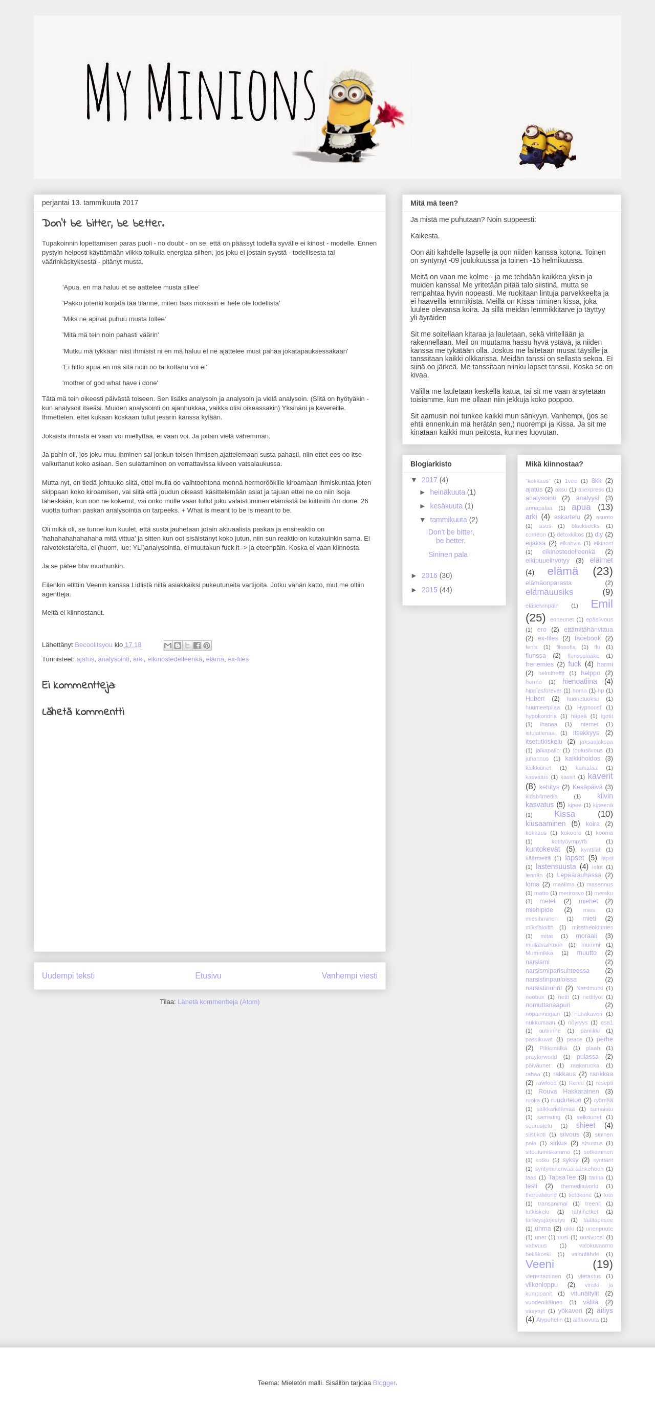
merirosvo (571, 893)
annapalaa (539, 508)
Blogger (384, 1383)
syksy (570, 1160)
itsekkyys (586, 733)
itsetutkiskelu (544, 741)
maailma (563, 884)
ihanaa (548, 724)
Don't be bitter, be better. (451, 536)
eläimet (601, 560)
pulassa (588, 1056)
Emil (602, 603)
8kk (597, 480)
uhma (543, 1228)
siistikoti (535, 1134)
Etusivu (208, 975)
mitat (546, 936)
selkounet (589, 1117)
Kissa (564, 814)
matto (541, 893)
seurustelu (539, 1126)
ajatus (85, 659)
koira (593, 824)
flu (597, 647)
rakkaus (564, 1074)
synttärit (603, 1160)
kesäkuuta (447, 506)
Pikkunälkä (553, 1048)
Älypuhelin (549, 1320)
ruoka (533, 1100)
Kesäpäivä (588, 787)
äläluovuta (586, 1320)
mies (589, 910)
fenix (532, 647)
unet (540, 1237)
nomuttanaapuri (548, 1005)
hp (601, 690)
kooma (604, 833)
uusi (563, 1237)
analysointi (113, 659)
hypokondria (541, 716)
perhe (605, 1039)
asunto (604, 517)
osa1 (607, 1022)
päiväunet (538, 1065)
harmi (605, 664)
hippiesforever (543, 690)
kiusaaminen (546, 823)
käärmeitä (538, 858)
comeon (536, 534)
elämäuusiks (549, 592)
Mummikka (539, 953)
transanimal (552, 1203)
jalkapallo (548, 750)
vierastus (589, 1276)
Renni (576, 1083)
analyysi (587, 498)
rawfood (546, 1083)
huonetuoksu (582, 699)
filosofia (566, 647)
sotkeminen (598, 1152)
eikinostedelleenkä (174, 659)
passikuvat (539, 1039)
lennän (534, 875)
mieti (589, 918)
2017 (431, 480)
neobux (535, 997)
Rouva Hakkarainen (568, 1091)
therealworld (541, 1195)
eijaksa (535, 543)
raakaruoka (585, 1065)
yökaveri (570, 1311)
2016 (431, 575)
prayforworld (541, 1057)
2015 (431, 590)
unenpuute (599, 1229)
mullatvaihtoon (544, 945)
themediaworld (579, 1186)
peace (574, 1039)
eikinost (603, 543)
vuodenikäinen (544, 1302)
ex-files (238, 659)
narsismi (538, 962)
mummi (590, 945)
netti (563, 997)
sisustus (592, 1143)
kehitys (549, 787)
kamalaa (586, 768)
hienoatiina (579, 681)
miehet (588, 901)
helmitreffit (551, 673)
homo (580, 690)
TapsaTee (562, 1177)
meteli (548, 901)
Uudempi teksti (68, 975)
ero (542, 629)
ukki (569, 1229)
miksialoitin (540, 927)
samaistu (601, 1109)
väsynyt (535, 1311)
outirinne (550, 1031)
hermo (534, 682)
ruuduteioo (566, 1100)
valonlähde (585, 1254)
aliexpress (591, 489)
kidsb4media (542, 796)
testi (531, 1186)
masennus (599, 884)
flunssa (536, 655)
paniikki (590, 1031)
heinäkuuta (448, 492)
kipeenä (603, 805)
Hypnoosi (589, 707)
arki (138, 659)
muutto (587, 952)
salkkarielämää (556, 1109)
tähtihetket (585, 1212)
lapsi (607, 858)
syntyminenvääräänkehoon (569, 1169)
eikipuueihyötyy (548, 560)
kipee (575, 805)
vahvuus (536, 1245)
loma (532, 884)
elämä (215, 659)
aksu (561, 489)
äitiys (605, 1310)
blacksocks (586, 526)
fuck (574, 664)
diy (599, 534)
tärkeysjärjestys (545, 1220)
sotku (543, 1160)
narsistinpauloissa (551, 979)
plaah (593, 1048)
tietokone (580, 1195)
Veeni (540, 1264)
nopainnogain (543, 1014)
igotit (607, 716)
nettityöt (593, 997)
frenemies (540, 664)
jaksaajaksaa (596, 742)
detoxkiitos (570, 534)
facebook (588, 638)
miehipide (539, 910)
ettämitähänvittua (588, 629)
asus (545, 526)
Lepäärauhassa (579, 875)
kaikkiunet (538, 768)
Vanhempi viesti (350, 975)
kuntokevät (543, 849)
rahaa (533, 1074)
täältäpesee (598, 1220)
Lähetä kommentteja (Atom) (218, 1002)
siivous (570, 1134)
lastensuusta (556, 866)
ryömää (603, 1100)
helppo (590, 673)
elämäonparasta (549, 583)
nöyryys (578, 1022)
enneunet (562, 619)
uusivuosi (592, 1237)
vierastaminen (543, 1276)
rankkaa (601, 1074)
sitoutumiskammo (548, 1152)
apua (581, 507)
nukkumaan (540, 1022)
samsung (548, 1117)
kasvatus (537, 777)
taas (531, 1177)
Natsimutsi (589, 988)
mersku (603, 893)
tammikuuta (449, 520)
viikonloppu (542, 1284)
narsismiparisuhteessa (558, 970)
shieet (585, 1125)
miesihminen (542, 919)
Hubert (535, 698)
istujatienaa (540, 733)
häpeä (579, 716)
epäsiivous (599, 619)
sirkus (558, 1143)
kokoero (571, 833)
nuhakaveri (588, 1014)
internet (588, 724)
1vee (571, 481)
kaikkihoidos (582, 758)
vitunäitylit (585, 1293)
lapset (574, 858)
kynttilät (590, 850)
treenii (592, 1203)
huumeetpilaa (543, 707)
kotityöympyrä (569, 841)
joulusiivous (588, 750)
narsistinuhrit (544, 988)
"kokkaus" (538, 481)
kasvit (568, 777)
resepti (604, 1083)
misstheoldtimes (592, 927)
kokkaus (536, 833)
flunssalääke (583, 656)
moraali (586, 936)
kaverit (600, 776)
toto (608, 1195)
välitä (590, 1302)
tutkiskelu (538, 1212)
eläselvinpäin (542, 606)
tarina (596, 1177)
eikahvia (570, 543)
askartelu (567, 517)
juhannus (537, 758)
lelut (597, 867)
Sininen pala (448, 554)
